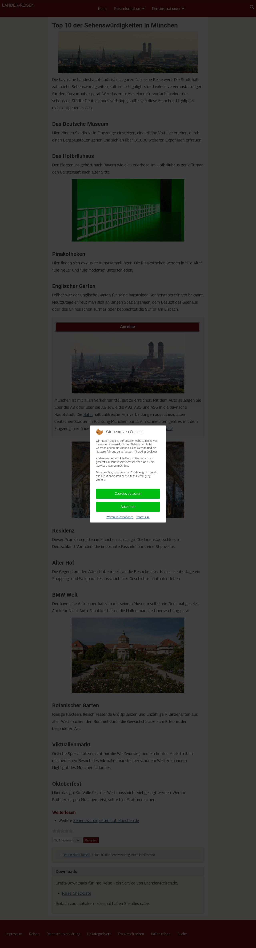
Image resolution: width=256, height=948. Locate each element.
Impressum (143, 517)
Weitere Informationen (119, 517)
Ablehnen (128, 506)
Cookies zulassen (128, 493)
